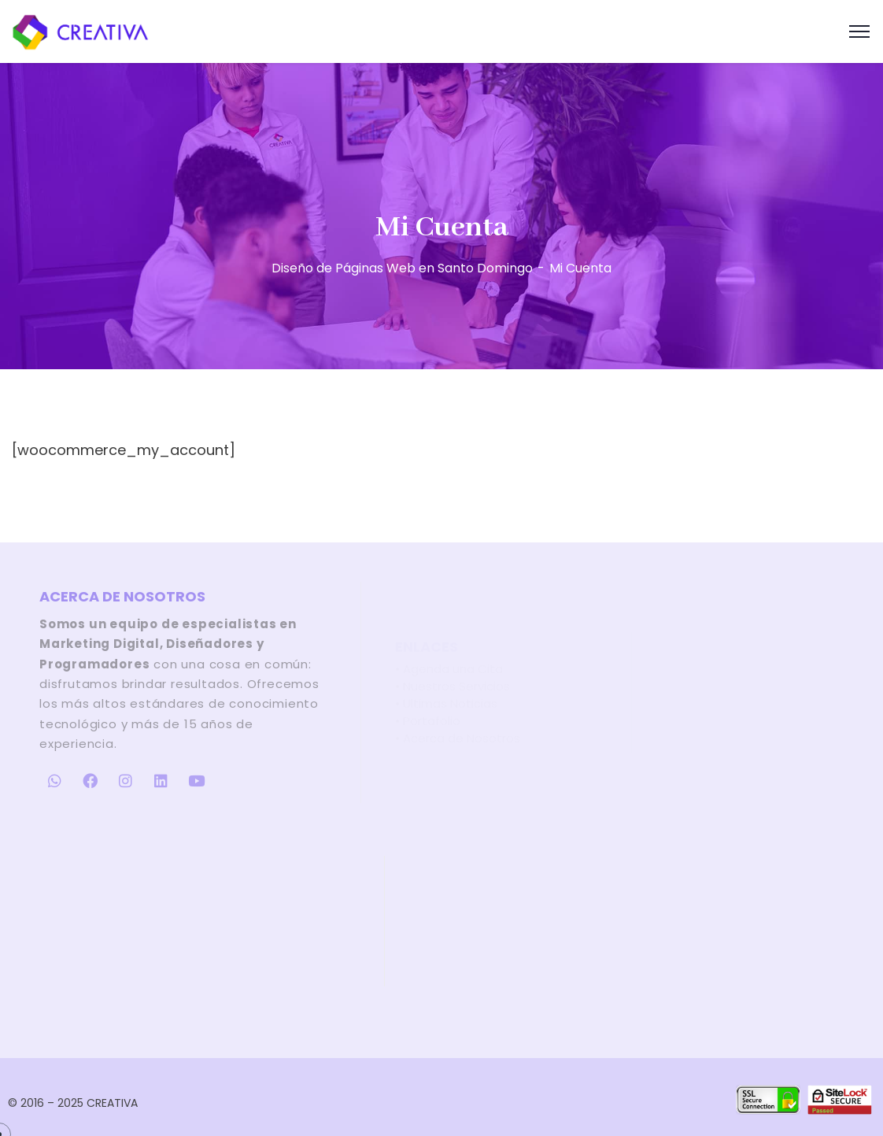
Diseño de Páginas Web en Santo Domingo (402, 268)
